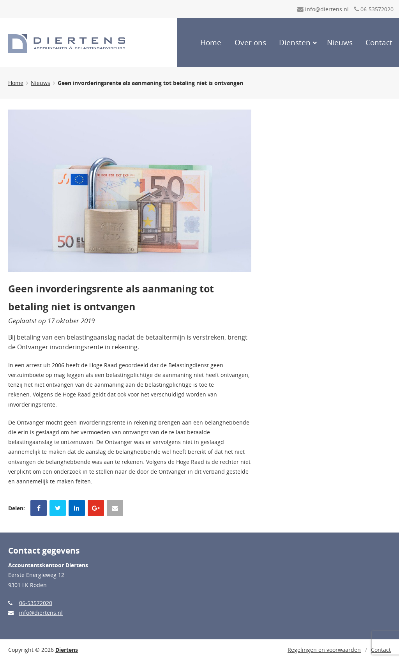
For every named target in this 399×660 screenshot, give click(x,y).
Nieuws (340, 42)
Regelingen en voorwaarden (324, 649)
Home (210, 42)
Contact (378, 42)
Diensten (295, 42)
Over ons (250, 42)
